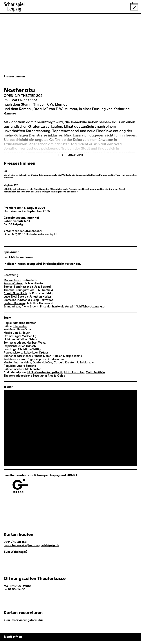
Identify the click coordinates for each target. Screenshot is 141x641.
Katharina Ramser (24, 323)
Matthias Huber (74, 372)
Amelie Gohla (56, 375)
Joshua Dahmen (14, 303)
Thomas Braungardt (17, 290)
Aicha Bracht (30, 306)
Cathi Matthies (95, 372)
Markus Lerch (12, 280)
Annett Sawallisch (15, 293)
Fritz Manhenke (50, 306)
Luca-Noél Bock (14, 296)
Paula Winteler (13, 283)
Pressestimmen (14, 76)
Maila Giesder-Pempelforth (45, 372)
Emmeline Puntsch (15, 300)
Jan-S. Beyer (21, 332)
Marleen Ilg (29, 336)
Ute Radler (20, 326)
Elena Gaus (24, 329)
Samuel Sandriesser (16, 286)
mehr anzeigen (70, 154)
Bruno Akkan (12, 306)
